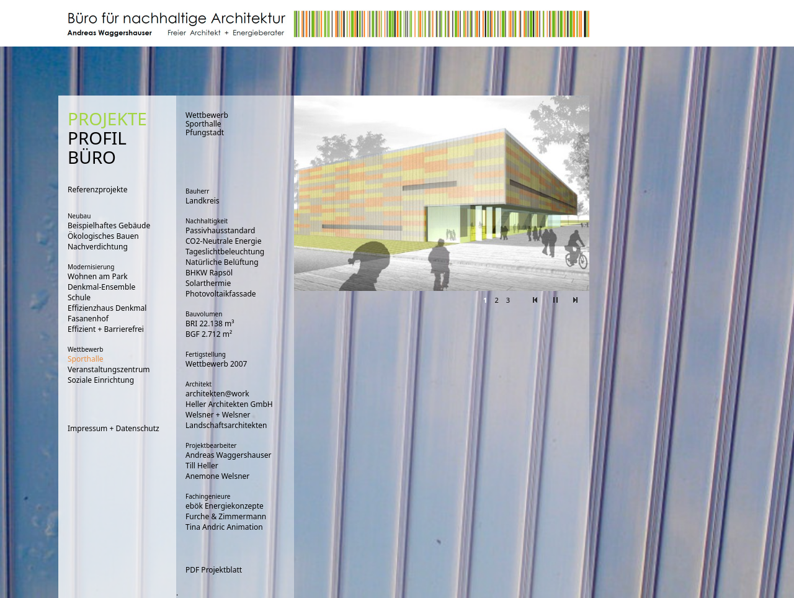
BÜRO (92, 157)
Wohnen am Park (98, 276)
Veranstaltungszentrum (109, 369)
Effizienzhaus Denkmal (107, 308)
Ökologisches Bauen (103, 236)
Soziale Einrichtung (101, 380)
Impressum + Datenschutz (113, 428)
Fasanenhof (88, 318)
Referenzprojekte (97, 189)
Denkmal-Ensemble (101, 287)
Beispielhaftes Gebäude (109, 225)
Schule (79, 297)
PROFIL (97, 138)
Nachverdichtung (98, 246)
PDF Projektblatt (213, 570)
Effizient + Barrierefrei (106, 329)
